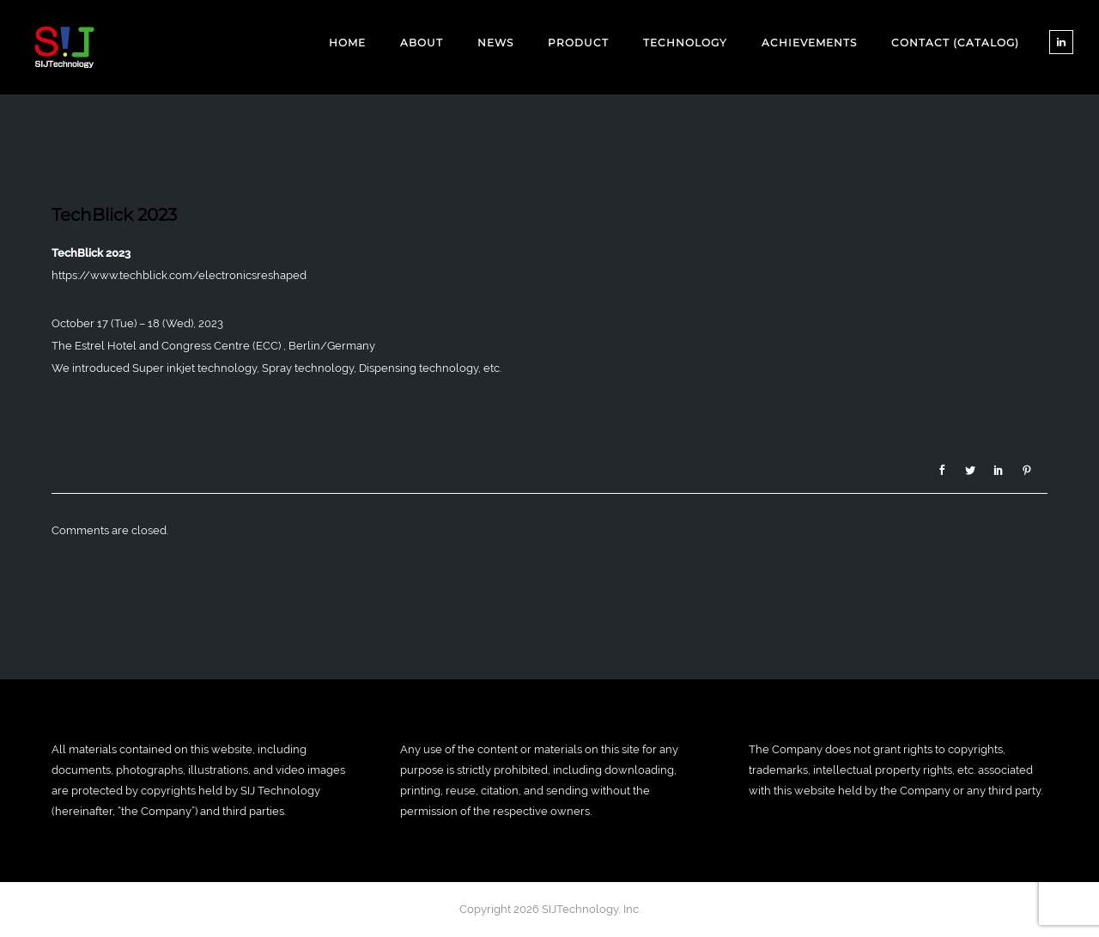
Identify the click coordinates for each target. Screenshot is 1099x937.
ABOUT (421, 42)
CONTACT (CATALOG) (955, 42)
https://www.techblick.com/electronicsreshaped (179, 275)
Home (347, 42)
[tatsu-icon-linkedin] (1061, 42)
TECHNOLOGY (685, 42)
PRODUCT (578, 42)
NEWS (495, 42)
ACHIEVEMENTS (809, 42)
